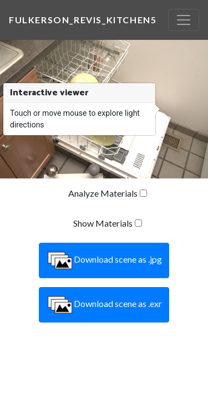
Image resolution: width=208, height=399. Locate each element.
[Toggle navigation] (183, 20)
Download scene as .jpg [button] (104, 260)
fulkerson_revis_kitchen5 (82, 19)
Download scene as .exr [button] (104, 305)
